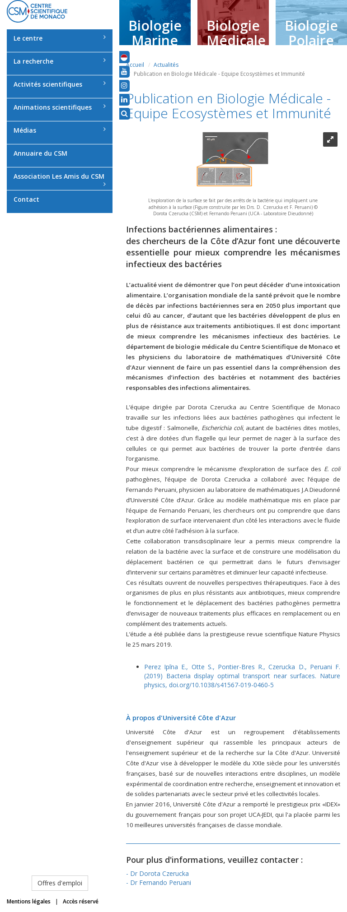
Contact (26, 199)
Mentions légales (29, 901)
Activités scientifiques (60, 84)
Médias (60, 130)
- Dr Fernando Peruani (158, 882)
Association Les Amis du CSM (60, 179)
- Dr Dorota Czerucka (157, 873)
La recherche (60, 61)
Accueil (135, 65)
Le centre (60, 38)
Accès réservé (80, 901)
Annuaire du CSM (40, 153)
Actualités (166, 65)
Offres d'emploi (60, 883)
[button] (124, 56)
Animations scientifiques (60, 107)
